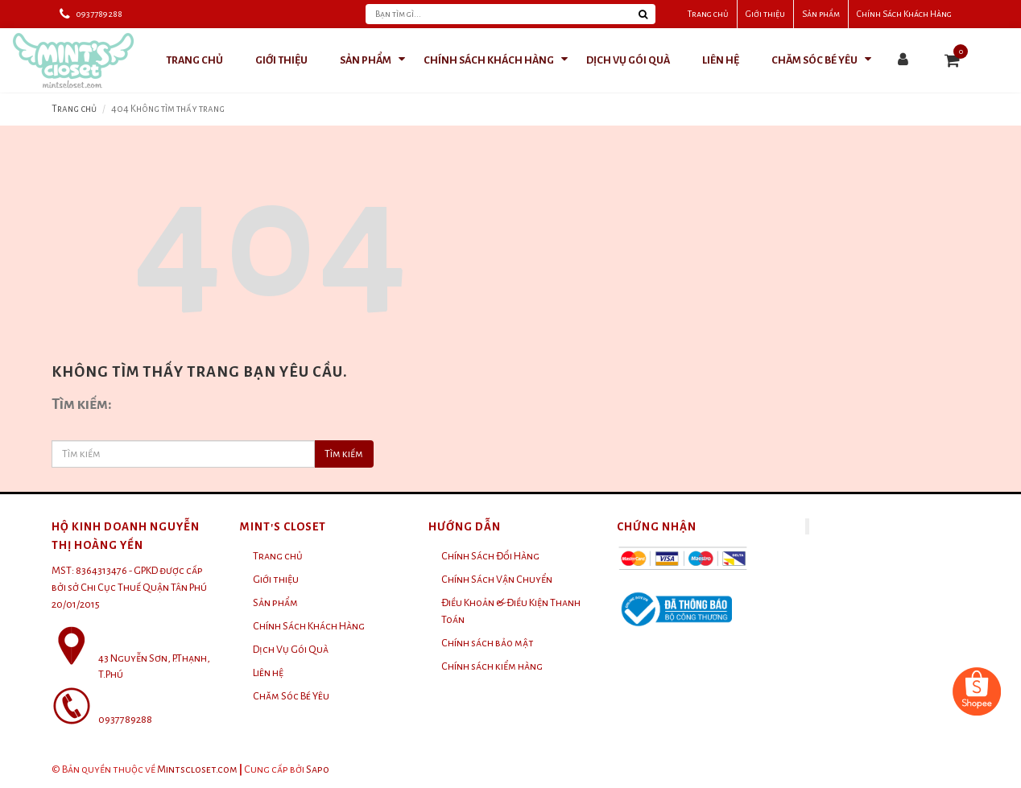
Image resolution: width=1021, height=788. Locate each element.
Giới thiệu (765, 14)
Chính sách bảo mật (487, 643)
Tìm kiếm (343, 454)
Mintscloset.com (197, 769)
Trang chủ (708, 14)
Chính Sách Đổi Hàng (490, 556)
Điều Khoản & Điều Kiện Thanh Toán (511, 611)
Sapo (317, 769)
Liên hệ (268, 673)
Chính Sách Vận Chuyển (496, 579)
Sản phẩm (821, 14)
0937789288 (99, 14)
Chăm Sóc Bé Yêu (291, 696)
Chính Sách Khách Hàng (904, 14)
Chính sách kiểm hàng (492, 666)
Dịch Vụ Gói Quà (291, 649)
